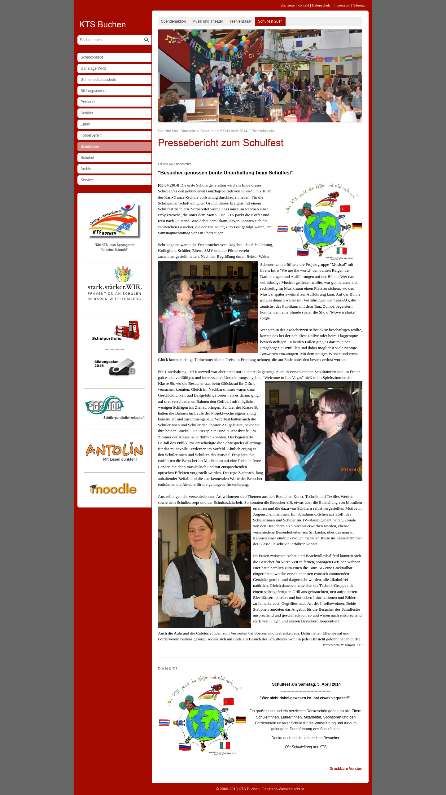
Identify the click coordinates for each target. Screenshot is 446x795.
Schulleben (90, 146)
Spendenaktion (173, 21)
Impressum (342, 5)
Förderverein (91, 135)
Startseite (288, 5)
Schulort (87, 158)
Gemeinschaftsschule (98, 79)
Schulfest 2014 (270, 21)
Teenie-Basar (240, 21)
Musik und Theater (207, 21)
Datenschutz (321, 5)
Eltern (85, 124)
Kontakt (303, 5)
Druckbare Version (346, 768)
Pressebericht (262, 131)
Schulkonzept (92, 57)
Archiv (86, 169)
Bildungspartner (94, 91)
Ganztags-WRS (93, 68)
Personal (88, 102)
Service (87, 180)
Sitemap (359, 5)
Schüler (87, 113)
